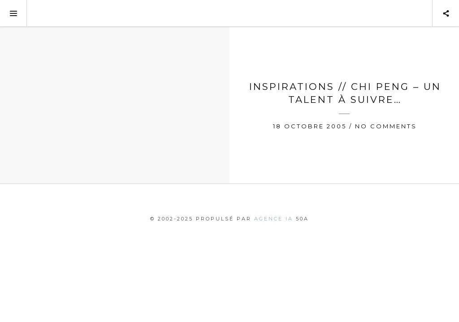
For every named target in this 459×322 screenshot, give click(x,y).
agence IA (273, 219)
